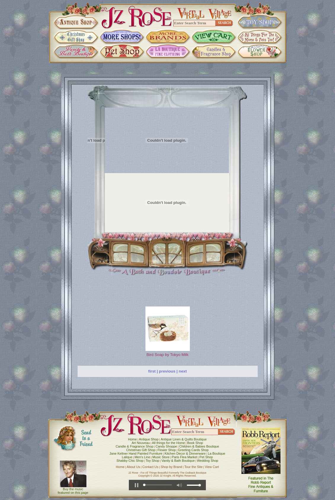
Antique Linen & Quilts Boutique (183, 439)
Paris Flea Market (184, 457)
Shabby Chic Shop (129, 460)
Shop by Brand (171, 467)
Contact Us (150, 467)
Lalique (127, 457)
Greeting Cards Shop (193, 450)
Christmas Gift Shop (140, 450)
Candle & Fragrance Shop (134, 446)
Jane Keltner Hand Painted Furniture (136, 453)
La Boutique (216, 453)
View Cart (212, 467)
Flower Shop (167, 450)
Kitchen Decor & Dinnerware (185, 453)
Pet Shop (206, 457)
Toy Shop (152, 460)
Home (132, 439)
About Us (133, 467)
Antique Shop (148, 439)
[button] (136, 485)
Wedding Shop (207, 460)
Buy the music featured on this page (73, 490)
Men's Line (142, 457)
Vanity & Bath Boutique (178, 460)
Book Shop (195, 443)
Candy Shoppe (166, 446)
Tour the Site (193, 467)
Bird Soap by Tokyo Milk (168, 354)
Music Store (160, 457)
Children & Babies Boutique (199, 446)
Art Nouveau (141, 443)
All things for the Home (168, 443)
